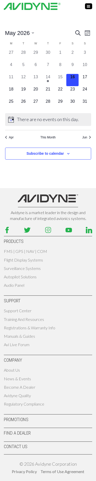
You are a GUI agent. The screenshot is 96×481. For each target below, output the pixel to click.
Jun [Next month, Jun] (86, 137)
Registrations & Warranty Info (29, 327)
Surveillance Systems (22, 268)
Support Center (17, 310)
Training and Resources (24, 319)
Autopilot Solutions (20, 276)
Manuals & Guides (19, 336)
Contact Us (15, 446)
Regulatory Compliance (24, 403)
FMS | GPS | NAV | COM (25, 251)
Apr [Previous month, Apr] (9, 137)
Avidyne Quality (17, 395)
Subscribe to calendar (45, 153)
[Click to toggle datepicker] (19, 33)
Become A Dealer (19, 387)
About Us (12, 370)
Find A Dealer (17, 433)
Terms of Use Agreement (62, 471)
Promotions (16, 419)
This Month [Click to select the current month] (48, 137)
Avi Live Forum (16, 344)
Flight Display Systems (23, 259)
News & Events (17, 378)
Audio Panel (14, 285)
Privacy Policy (24, 471)
